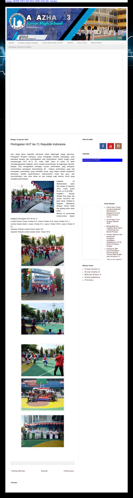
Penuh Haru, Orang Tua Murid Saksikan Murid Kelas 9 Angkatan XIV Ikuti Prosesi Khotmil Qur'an (114, 212)
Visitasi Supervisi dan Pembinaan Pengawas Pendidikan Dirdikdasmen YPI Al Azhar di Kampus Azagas (114, 240)
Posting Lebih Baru (18, 471)
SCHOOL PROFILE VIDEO (20, 47)
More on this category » (114, 259)
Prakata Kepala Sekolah (28, 43)
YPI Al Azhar (88, 280)
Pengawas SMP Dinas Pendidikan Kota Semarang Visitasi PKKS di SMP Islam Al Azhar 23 (114, 252)
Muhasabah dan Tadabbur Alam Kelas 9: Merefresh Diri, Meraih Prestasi (114, 229)
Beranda (44, 471)
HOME (11, 43)
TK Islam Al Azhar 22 (92, 269)
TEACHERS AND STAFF (52, 43)
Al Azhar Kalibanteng (92, 277)
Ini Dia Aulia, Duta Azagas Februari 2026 (113, 221)
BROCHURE (96, 43)
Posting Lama (69, 471)
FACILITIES (82, 43)
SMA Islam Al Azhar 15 (92, 275)
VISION (70, 43)
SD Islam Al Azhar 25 (92, 272)
